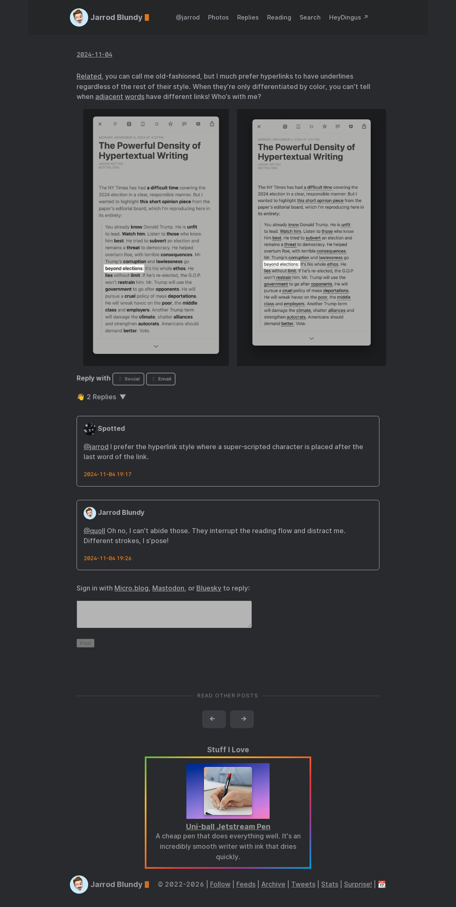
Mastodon (168, 588)
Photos (218, 17)
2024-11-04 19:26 (107, 558)
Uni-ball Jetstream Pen (228, 831)
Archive (273, 889)
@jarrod (188, 17)
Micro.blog (131, 588)
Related (89, 76)
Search (310, 17)
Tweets (303, 889)
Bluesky (208, 588)
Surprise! (358, 889)
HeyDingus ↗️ (349, 17)
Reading (279, 17)
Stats (329, 889)
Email (161, 379)
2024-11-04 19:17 (107, 474)
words (134, 97)
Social (128, 379)
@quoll (94, 531)
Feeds (245, 889)
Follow (220, 889)
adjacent (109, 97)
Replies (248, 17)
